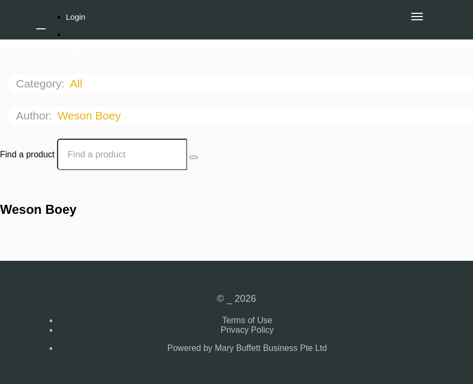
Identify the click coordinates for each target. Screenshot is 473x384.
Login (76, 16)
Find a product (27, 154)
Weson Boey (91, 115)
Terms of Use (247, 320)
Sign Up (85, 51)
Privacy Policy (247, 329)
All (77, 83)
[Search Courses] (193, 157)
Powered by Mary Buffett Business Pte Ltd (247, 348)
